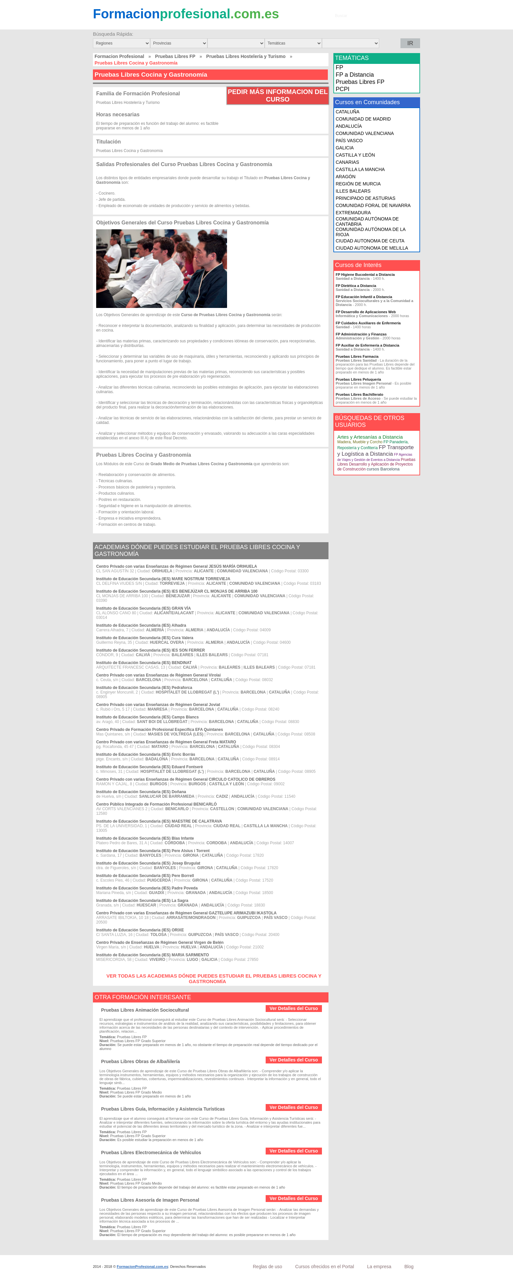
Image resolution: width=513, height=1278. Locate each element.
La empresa (379, 1266)
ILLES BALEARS (353, 191)
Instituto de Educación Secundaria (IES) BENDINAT (144, 662)
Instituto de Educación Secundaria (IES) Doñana (141, 792)
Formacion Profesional (119, 56)
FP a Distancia (355, 74)
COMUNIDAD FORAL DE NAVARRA (373, 205)
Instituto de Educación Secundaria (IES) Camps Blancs (147, 717)
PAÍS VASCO (349, 140)
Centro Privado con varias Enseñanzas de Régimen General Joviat (158, 704)
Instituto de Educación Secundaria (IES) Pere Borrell (145, 875)
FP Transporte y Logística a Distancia (375, 450)
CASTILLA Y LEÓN (355, 155)
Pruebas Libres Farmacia (357, 356)
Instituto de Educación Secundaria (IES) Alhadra (141, 625)
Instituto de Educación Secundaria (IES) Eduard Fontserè (149, 767)
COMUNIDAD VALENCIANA (365, 133)
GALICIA (345, 147)
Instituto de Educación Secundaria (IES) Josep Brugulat (148, 863)
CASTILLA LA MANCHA (360, 169)
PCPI (342, 89)
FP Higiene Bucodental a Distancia (365, 275)
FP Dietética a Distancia (356, 286)
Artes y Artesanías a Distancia (370, 437)
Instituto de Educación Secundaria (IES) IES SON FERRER (150, 650)
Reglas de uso (267, 1266)
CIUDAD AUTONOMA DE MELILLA (372, 248)
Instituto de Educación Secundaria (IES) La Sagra (142, 900)
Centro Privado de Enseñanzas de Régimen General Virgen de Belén (159, 942)
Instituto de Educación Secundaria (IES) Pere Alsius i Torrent (153, 851)
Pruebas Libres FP (175, 56)
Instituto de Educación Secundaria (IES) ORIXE (140, 930)
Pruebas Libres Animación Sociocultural (145, 1010)
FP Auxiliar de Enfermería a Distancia (367, 345)
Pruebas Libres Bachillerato (359, 394)
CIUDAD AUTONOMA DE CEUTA (370, 240)
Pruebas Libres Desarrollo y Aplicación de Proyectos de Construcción (376, 464)
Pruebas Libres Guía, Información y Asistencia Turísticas (163, 1109)
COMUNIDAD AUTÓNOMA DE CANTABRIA (367, 221)
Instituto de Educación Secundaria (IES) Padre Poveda (147, 888)
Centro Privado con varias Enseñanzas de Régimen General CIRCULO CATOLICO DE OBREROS (185, 779)
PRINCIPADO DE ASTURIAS (366, 198)
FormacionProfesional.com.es (142, 1266)
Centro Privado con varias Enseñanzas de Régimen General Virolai (158, 675)
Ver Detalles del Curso (294, 1008)
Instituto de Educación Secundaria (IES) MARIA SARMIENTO (152, 955)
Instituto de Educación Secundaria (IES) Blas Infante (145, 838)
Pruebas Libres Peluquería (358, 379)
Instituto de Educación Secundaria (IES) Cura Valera (144, 638)
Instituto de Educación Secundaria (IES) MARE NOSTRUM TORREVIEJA (163, 579)
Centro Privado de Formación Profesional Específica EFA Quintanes (159, 729)
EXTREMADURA (353, 212)
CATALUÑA (348, 111)
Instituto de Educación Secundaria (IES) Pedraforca (144, 687)
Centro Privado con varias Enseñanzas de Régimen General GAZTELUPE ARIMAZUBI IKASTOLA (186, 913)
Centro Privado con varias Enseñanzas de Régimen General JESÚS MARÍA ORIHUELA (176, 566)
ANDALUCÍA (349, 126)
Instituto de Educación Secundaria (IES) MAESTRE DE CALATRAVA (159, 821)
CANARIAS (347, 162)
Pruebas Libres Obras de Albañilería (140, 1061)
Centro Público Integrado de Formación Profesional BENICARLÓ (156, 804)
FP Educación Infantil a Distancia (364, 297)
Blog (409, 1266)
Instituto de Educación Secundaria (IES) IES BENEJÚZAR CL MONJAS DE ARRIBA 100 (176, 591)
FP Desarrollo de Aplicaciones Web (366, 312)
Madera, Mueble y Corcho (359, 442)
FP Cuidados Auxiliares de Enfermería (368, 323)
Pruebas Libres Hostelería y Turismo (246, 56)
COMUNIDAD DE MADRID (363, 119)
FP (339, 67)
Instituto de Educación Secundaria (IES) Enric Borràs (145, 754)
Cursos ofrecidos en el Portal (324, 1266)
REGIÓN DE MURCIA (358, 183)
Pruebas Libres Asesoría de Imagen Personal (150, 1200)
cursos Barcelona (383, 469)
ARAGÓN (346, 176)
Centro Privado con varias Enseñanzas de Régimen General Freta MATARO (166, 742)
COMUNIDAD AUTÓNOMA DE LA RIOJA (370, 232)
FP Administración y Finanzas (361, 334)
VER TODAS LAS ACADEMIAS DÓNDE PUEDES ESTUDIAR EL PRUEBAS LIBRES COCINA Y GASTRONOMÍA (213, 978)
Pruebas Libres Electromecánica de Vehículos (151, 1152)
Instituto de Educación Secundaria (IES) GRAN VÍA (143, 608)
